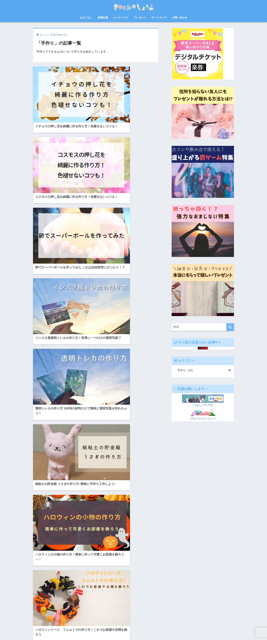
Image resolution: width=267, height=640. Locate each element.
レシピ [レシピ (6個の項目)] (52, 575)
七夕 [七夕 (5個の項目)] (61, 575)
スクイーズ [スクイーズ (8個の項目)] (85, 563)
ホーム (102, 630)
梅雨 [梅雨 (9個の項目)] (68, 587)
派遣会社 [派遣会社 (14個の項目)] (38, 593)
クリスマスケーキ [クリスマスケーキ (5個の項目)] (42, 563)
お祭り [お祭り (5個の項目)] (85, 551)
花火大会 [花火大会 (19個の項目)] (61, 600)
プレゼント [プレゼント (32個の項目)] (39, 575)
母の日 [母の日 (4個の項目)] (77, 587)
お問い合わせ (179, 17)
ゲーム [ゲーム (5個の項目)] (58, 563)
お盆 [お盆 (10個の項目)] (75, 551)
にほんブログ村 (203, 405)
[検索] (230, 327)
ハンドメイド (120, 17)
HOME (133, 624)
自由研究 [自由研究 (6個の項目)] (49, 600)
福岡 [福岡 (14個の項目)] (85, 593)
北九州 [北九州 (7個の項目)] (37, 581)
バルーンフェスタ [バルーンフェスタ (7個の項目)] (74, 569)
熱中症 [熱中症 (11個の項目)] (58, 593)
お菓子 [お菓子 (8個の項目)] (37, 557)
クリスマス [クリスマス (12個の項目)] (77, 557)
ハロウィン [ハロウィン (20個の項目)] (39, 569)
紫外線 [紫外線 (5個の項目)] (37, 600)
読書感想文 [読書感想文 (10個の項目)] (75, 600)
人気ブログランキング (203, 418)
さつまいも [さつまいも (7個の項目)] (50, 557)
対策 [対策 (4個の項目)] (55, 581)
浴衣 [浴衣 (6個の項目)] (49, 593)
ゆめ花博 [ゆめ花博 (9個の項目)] (63, 557)
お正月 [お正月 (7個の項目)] (66, 551)
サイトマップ (159, 17)
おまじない (86, 17)
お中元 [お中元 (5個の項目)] (45, 551)
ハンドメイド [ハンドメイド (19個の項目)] (55, 569)
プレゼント (140, 17)
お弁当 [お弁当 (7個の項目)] (55, 551)
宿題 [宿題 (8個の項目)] (47, 581)
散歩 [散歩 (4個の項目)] (36, 587)
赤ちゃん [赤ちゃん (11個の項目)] (38, 606)
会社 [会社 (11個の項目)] (70, 575)
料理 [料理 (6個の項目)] (45, 587)
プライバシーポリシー (157, 630)
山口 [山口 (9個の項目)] (64, 581)
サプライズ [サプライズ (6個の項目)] (71, 563)
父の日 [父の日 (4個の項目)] (69, 593)
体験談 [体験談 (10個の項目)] (88, 575)
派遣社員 (103, 17)
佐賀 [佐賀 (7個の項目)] (78, 575)
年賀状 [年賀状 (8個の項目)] (73, 581)
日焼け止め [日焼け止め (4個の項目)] (56, 587)
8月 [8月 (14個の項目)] (36, 551)
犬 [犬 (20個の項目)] (77, 593)
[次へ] (110, 513)
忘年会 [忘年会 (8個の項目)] (84, 581)
